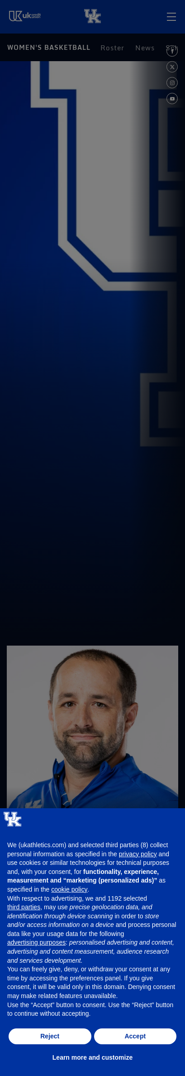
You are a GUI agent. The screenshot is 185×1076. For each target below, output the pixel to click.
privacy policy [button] (138, 854)
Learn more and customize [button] (92, 1057)
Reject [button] (49, 1036)
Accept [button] (135, 1036)
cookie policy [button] (69, 889)
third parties (23, 907)
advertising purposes (36, 942)
